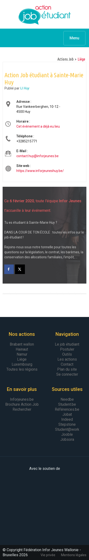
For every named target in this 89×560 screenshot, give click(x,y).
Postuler (67, 349)
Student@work (67, 429)
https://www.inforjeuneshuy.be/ (40, 171)
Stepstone (67, 424)
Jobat (67, 414)
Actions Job (65, 59)
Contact (67, 364)
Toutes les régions (21, 369)
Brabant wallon (22, 344)
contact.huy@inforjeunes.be (37, 156)
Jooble (67, 434)
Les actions (67, 359)
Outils (67, 354)
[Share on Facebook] (9, 269)
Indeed (67, 419)
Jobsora (67, 439)
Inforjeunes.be (22, 399)
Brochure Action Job (22, 404)
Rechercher (22, 409)
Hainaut (22, 349)
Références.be (67, 409)
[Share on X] (20, 269)
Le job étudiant (67, 344)
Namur (22, 354)
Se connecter (67, 374)
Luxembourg (22, 364)
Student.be (67, 404)
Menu (74, 38)
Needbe (67, 399)
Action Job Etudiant (44, 14)
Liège (81, 59)
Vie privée (48, 555)
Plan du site (67, 369)
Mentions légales (73, 555)
